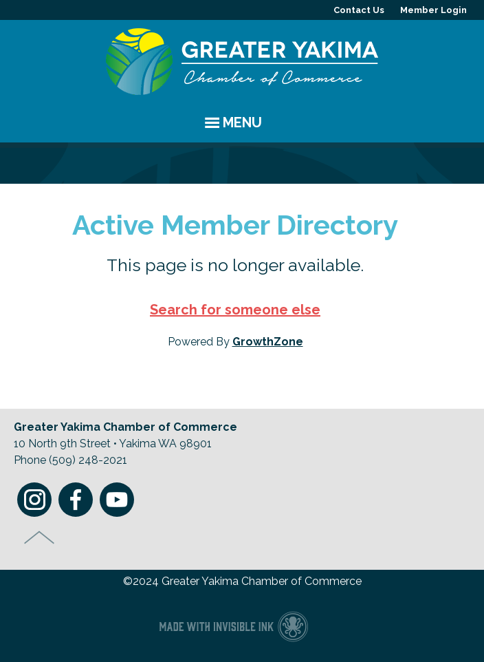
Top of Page (39, 537)
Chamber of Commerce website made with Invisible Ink (233, 626)
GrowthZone (267, 341)
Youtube (117, 499)
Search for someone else (235, 309)
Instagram (34, 499)
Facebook (75, 499)
